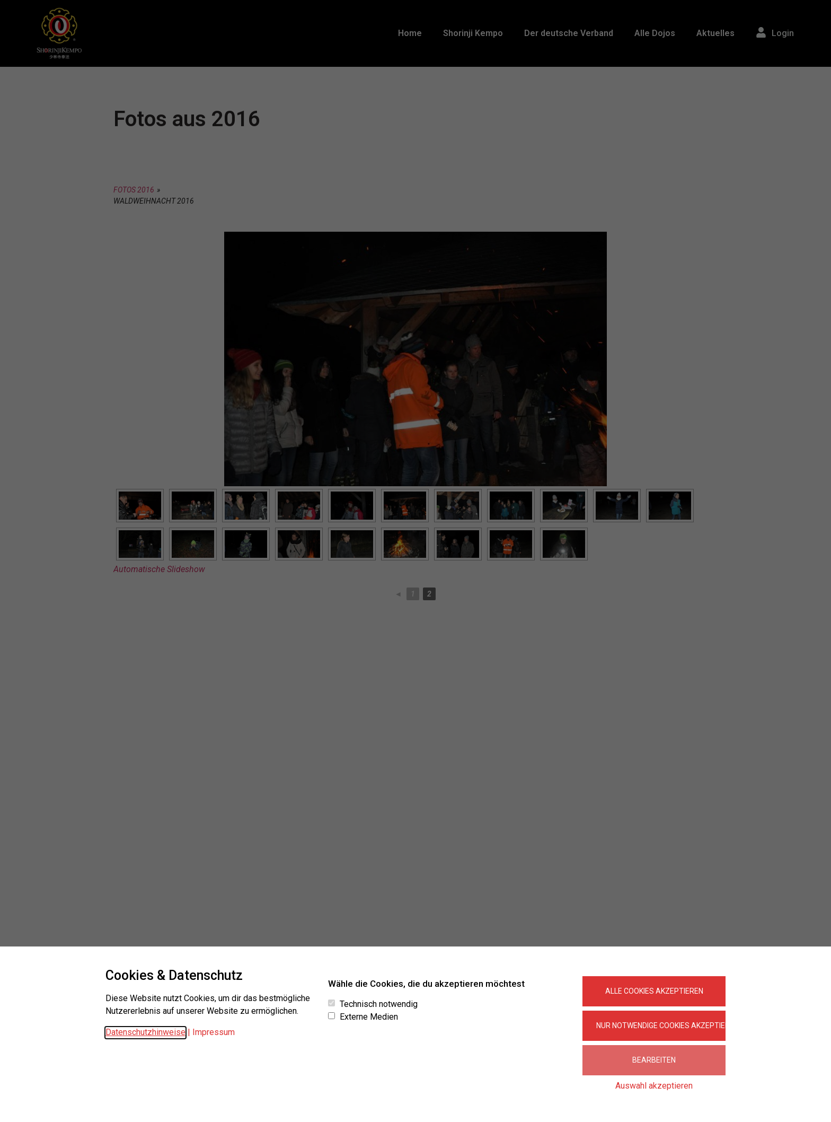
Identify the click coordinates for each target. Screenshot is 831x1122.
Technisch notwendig (379, 1004)
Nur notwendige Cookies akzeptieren (661, 1025)
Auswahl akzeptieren (654, 1086)
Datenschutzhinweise (145, 1032)
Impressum (213, 1032)
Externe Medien (369, 1017)
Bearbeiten (654, 1060)
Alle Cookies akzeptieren (654, 991)
